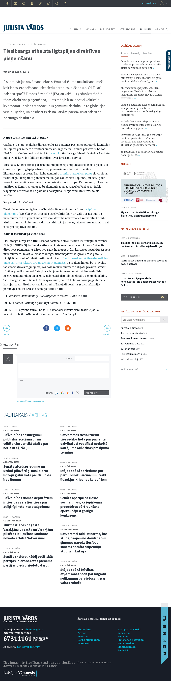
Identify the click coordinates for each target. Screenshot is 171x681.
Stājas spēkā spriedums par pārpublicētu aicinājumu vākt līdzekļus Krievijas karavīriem (83, 475)
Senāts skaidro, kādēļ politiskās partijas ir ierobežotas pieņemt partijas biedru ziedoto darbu (28, 561)
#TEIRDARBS (127, 29)
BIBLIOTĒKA (108, 29)
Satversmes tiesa (12, 520)
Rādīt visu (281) (144, 369)
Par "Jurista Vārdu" (130, 629)
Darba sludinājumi (89, 639)
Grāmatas (83, 643)
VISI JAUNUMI (144, 297)
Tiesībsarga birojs (16, 72)
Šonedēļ (135, 53)
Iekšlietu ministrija (131, 354)
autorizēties (149, 3)
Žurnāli (82, 633)
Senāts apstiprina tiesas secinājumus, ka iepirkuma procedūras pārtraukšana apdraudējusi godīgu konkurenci (81, 507)
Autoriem (123, 636)
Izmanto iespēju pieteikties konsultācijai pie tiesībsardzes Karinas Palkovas (143, 282)
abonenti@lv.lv (34, 629)
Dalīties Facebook (46, 328)
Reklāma (83, 636)
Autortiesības (126, 643)
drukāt (107, 334)
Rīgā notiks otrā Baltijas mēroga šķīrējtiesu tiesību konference (140, 214)
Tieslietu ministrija (132, 333)
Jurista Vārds (128, 348)
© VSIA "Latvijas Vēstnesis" (94, 662)
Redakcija (124, 633)
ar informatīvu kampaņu (76, 173)
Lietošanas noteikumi (131, 639)
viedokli (56, 153)
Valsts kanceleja (130, 359)
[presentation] (92, 384)
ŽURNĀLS (76, 29)
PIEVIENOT (92, 393)
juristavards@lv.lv (28, 646)
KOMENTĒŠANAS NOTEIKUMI (30, 401)
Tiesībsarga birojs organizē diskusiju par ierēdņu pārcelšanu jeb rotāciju (142, 244)
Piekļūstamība (127, 646)
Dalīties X (57, 328)
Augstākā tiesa (11, 430)
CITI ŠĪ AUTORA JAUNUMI (135, 229)
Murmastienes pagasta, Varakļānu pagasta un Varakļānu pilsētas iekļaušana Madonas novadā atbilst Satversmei (28, 531)
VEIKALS (91, 29)
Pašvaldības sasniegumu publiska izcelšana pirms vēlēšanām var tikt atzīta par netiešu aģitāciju (25, 441)
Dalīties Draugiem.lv (68, 328)
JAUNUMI (145, 29)
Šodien (124, 53)
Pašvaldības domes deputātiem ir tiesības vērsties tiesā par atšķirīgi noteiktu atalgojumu (28, 502)
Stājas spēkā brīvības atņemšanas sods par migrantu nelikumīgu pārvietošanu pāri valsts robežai (84, 576)
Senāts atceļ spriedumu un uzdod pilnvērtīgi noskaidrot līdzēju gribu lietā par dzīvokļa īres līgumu (27, 473)
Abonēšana (84, 629)
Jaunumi (41, 44)
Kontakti (123, 650)
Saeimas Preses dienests (135, 338)
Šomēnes (148, 53)
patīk (6, 334)
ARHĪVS (159, 29)
